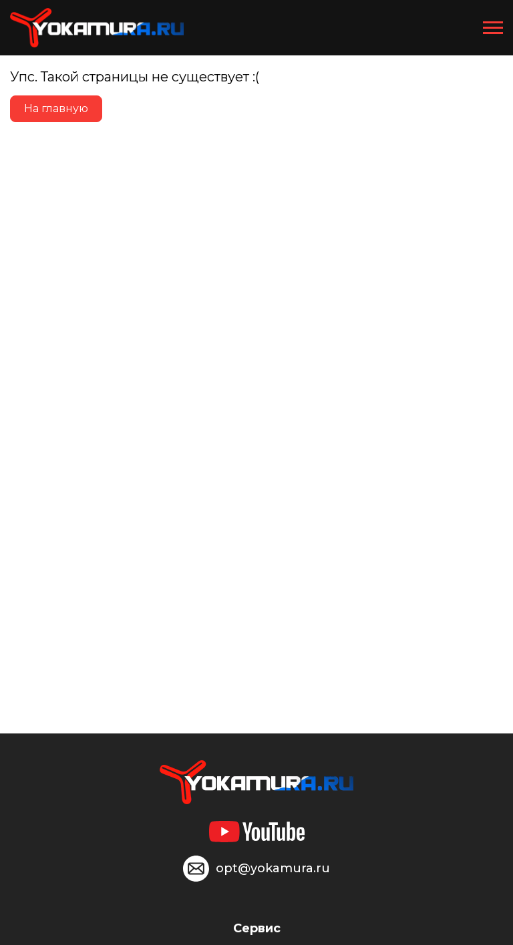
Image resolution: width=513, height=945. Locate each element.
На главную (56, 108)
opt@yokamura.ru (273, 868)
